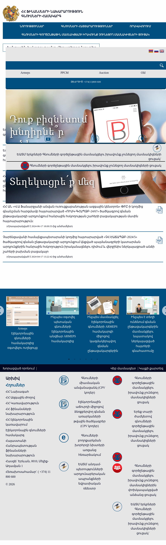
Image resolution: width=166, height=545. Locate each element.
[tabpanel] (54, 321)
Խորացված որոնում (19, 368)
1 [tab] (69, 358)
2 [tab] (74, 358)
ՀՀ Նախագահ (17, 391)
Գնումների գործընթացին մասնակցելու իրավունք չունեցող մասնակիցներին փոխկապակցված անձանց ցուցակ (143, 480)
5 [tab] (91, 358)
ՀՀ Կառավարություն (22, 403)
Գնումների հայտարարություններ (87, 26)
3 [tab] (80, 358)
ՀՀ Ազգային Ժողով (20, 397)
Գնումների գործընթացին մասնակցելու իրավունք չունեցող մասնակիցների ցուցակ (85, 34)
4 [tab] (86, 358)
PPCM (65, 72)
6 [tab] (97, 358)
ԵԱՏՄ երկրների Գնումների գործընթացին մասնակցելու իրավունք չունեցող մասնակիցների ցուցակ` (89, 153)
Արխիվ (13, 378)
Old (143, 72)
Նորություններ (32, 26)
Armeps (25, 72)
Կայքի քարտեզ (151, 368)
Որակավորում (140, 26)
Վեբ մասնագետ (123, 368)
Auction (104, 72)
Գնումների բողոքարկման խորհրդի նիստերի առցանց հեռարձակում (89, 445)
